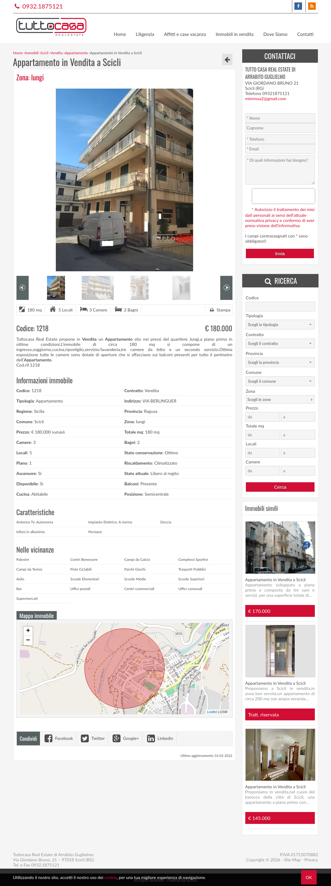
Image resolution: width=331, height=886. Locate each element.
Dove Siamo (275, 34)
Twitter (92, 738)
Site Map (292, 859)
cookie (110, 877)
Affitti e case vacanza (185, 34)
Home (120, 34)
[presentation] (283, 196)
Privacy (311, 859)
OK (309, 877)
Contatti (305, 34)
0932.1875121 (38, 6)
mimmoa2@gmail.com (265, 98)
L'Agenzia (145, 34)
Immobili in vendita (235, 34)
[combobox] (280, 324)
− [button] (28, 640)
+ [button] (28, 631)
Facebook (58, 738)
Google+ (125, 738)
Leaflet (212, 712)
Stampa (219, 309)
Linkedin (159, 738)
